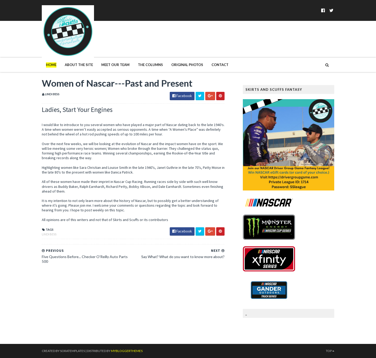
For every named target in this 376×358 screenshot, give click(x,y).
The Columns (150, 65)
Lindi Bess (49, 234)
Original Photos (187, 65)
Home (51, 65)
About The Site (79, 65)
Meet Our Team (115, 65)
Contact (220, 65)
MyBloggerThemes (127, 351)
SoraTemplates (72, 351)
